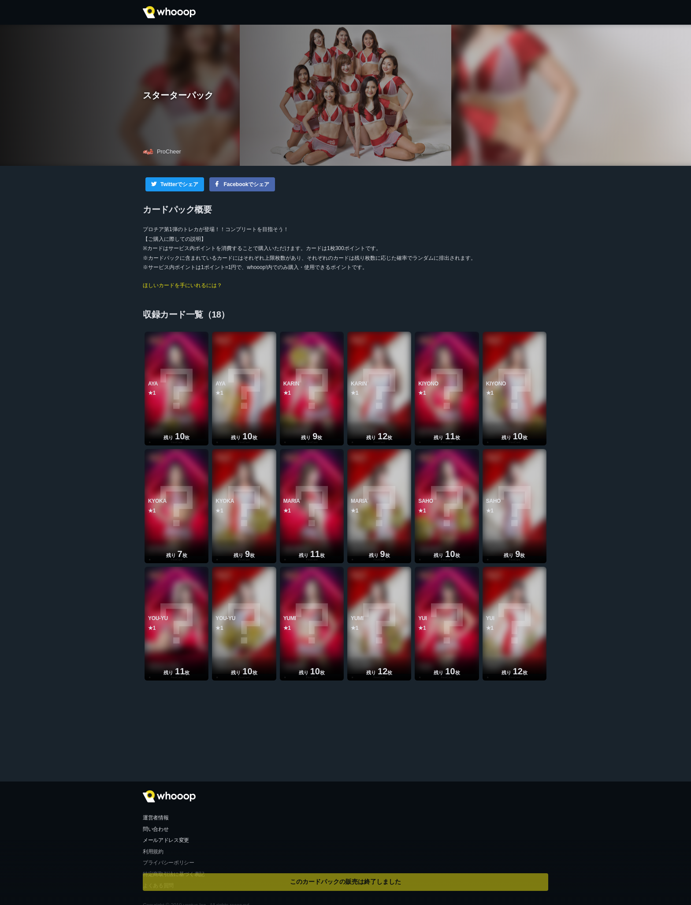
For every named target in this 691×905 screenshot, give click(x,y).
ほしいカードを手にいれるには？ (182, 285)
